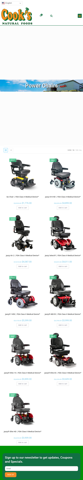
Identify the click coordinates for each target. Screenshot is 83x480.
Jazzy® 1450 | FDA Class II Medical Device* (22, 314)
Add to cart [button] (22, 208)
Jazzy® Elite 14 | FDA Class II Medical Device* (22, 373)
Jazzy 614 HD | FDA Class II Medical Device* (63, 197)
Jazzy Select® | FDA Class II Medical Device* (63, 255)
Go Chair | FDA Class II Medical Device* (22, 197)
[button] (51, 16)
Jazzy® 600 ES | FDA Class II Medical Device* (63, 314)
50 (73, 150)
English (7, 3)
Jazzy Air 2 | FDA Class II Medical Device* (22, 255)
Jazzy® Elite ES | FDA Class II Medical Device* (62, 373)
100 (77, 150)
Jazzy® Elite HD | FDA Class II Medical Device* (22, 431)
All (80, 150)
